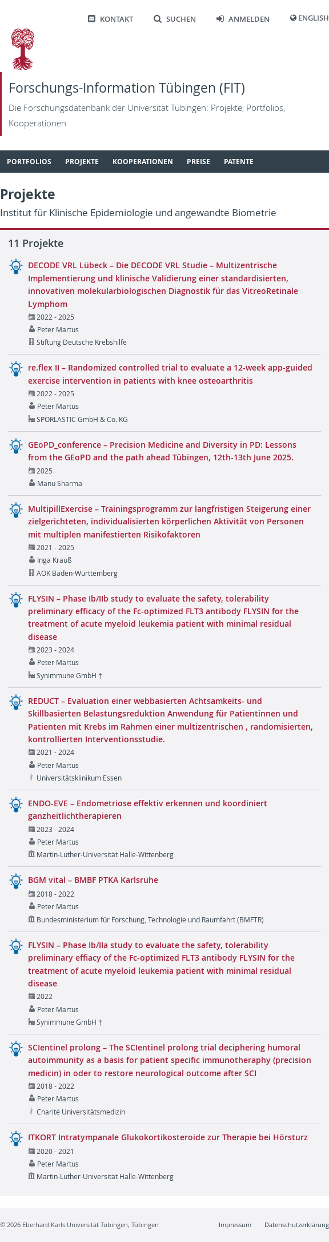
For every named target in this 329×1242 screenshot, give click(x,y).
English (313, 18)
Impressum (235, 1224)
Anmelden (243, 19)
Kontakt (110, 19)
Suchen (175, 19)
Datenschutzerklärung (296, 1224)
